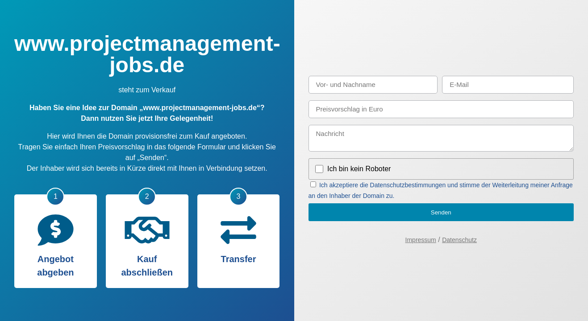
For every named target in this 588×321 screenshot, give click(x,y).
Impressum (420, 239)
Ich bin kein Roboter (359, 169)
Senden (441, 212)
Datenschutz (459, 239)
